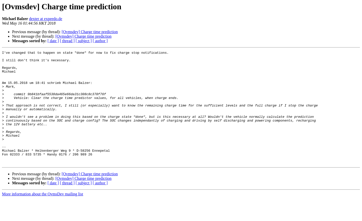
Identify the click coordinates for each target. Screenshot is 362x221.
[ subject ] (84, 41)
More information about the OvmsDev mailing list (42, 216)
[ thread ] (67, 41)
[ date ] (53, 41)
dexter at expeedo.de (45, 19)
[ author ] (100, 41)
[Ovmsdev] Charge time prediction (90, 32)
